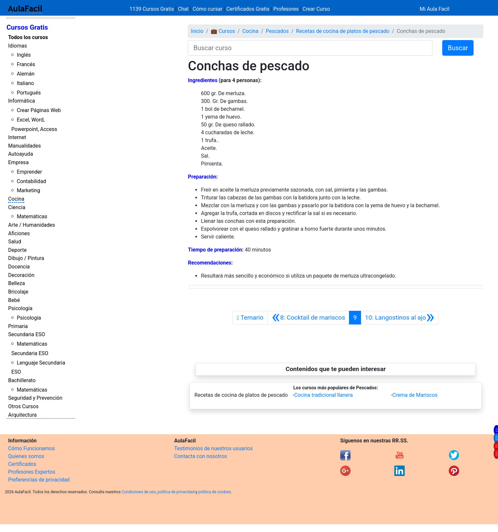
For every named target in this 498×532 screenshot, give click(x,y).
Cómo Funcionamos (31, 448)
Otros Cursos (23, 406)
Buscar (458, 48)
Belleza (16, 283)
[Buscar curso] (310, 48)
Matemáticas (32, 216)
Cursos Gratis (27, 27)
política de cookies (214, 492)
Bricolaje (18, 292)
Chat (183, 9)
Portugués (29, 93)
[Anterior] (308, 317)
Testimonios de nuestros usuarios (213, 448)
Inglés (24, 55)
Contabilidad (31, 181)
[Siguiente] (400, 317)
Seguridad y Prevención (35, 398)
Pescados (277, 31)
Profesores (286, 9)
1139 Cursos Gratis (152, 9)
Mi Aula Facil (434, 9)
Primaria (18, 326)
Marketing (28, 190)
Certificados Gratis (247, 9)
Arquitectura (22, 415)
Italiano (25, 83)
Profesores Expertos (31, 472)
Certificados (22, 464)
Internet (17, 137)
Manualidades (24, 146)
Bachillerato (22, 380)
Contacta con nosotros (200, 456)
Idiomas (17, 46)
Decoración (21, 275)
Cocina (16, 199)
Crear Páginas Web (39, 110)
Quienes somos (26, 456)
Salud (14, 241)
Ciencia (16, 207)
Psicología (20, 308)
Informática (21, 101)
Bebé (14, 300)
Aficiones (19, 233)
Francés (26, 64)
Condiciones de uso (139, 492)
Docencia (19, 267)
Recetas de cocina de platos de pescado (342, 31)
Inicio (197, 31)
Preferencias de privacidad (39, 480)
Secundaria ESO (26, 334)
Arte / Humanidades (31, 225)
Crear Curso (316, 9)
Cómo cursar (207, 9)
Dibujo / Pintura (26, 258)
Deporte (17, 250)
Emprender (29, 172)
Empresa (18, 162)
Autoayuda (20, 154)
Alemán (25, 74)
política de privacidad (176, 492)
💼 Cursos (223, 31)
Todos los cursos (28, 37)
